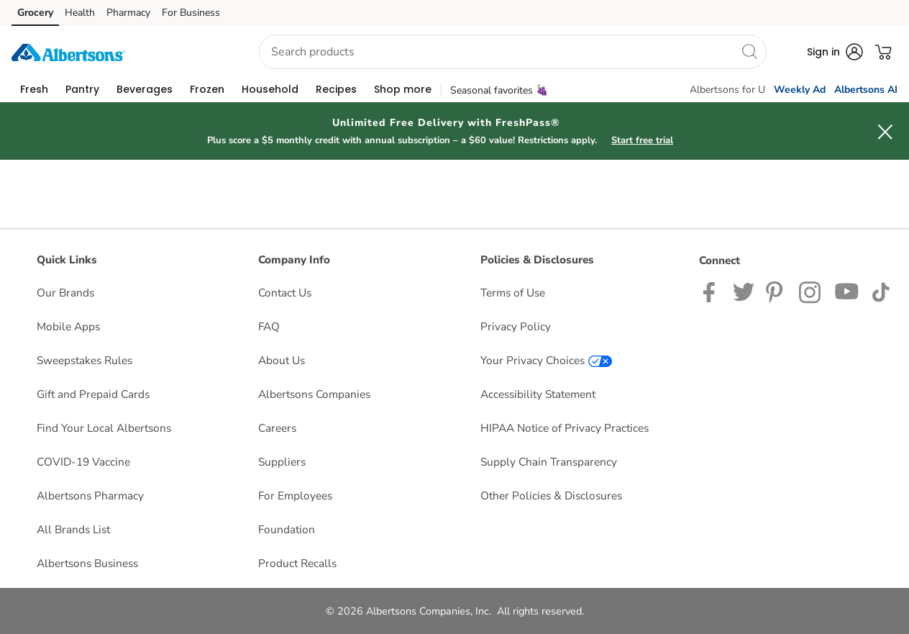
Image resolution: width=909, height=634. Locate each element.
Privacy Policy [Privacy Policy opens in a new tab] (515, 326)
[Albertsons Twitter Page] (743, 291)
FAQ (269, 326)
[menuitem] (34, 89)
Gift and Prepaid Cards (93, 394)
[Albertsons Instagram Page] (810, 291)
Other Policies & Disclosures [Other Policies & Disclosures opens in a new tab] (551, 495)
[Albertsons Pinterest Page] (776, 291)
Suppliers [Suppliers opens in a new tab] (282, 461)
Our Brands (65, 292)
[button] (186, 52)
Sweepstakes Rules (84, 360)
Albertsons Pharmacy (90, 495)
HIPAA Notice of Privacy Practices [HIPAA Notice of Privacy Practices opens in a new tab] (564, 427)
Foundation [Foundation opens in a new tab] (286, 529)
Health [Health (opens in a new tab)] (80, 12)
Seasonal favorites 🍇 (499, 90)
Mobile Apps (68, 326)
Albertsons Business (87, 563)
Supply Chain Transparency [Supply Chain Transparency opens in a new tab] (548, 461)
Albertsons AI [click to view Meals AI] (865, 89)
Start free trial (642, 140)
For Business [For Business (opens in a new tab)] (191, 12)
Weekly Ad (800, 89)
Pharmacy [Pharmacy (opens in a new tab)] (128, 12)
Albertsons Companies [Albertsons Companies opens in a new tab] (314, 394)
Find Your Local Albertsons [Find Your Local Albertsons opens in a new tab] (104, 427)
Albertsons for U (727, 89)
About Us (281, 360)
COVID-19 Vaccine (83, 461)
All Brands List (73, 529)
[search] (749, 51)
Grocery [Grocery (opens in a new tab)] (35, 12)
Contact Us (284, 292)
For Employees (295, 495)
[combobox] (513, 52)
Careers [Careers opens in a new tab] (277, 427)
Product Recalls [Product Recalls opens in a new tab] (297, 563)
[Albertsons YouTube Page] (847, 291)
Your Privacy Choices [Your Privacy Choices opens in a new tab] (546, 360)
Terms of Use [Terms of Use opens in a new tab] (512, 292)
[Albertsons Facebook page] (712, 291)
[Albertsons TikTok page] (880, 291)
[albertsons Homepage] (68, 51)
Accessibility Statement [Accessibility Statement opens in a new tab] (537, 394)
